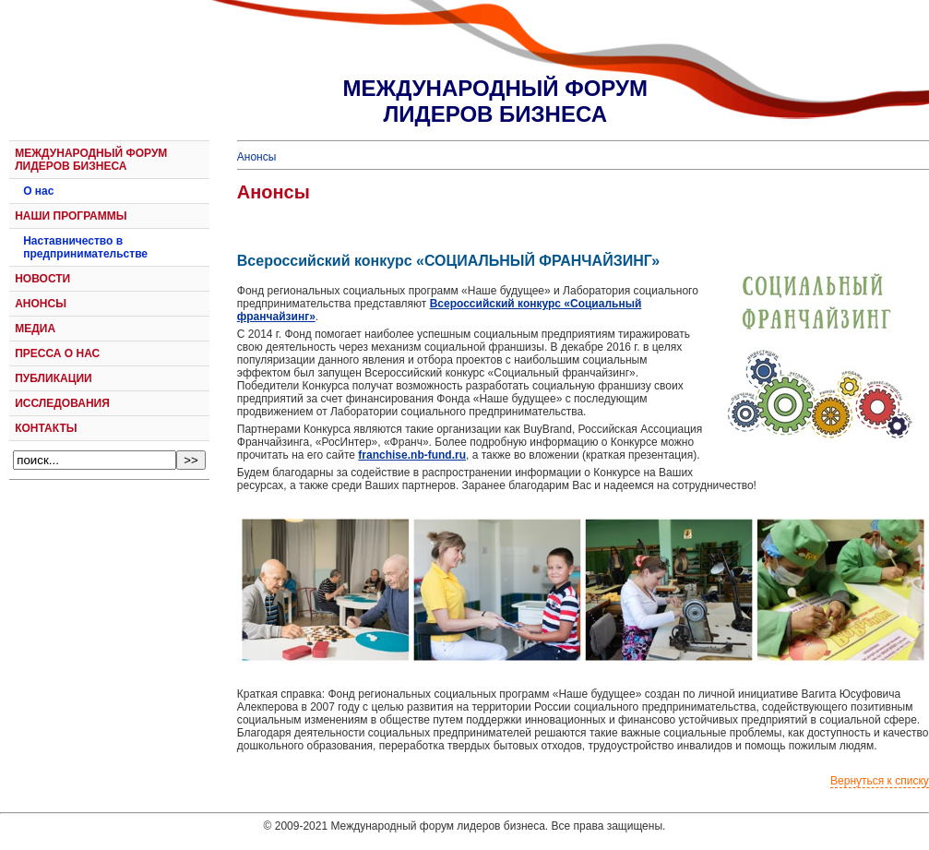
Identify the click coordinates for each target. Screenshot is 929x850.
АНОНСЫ (40, 303)
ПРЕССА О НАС (57, 353)
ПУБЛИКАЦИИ (53, 378)
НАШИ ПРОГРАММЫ (70, 216)
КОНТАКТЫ (46, 428)
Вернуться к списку (879, 780)
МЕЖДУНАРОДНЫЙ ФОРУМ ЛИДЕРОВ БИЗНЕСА (91, 160)
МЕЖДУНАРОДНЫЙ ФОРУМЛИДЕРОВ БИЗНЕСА (495, 101)
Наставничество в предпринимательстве (85, 247)
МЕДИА (35, 328)
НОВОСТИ (42, 278)
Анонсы (257, 156)
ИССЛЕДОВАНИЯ (62, 403)
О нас (38, 191)
